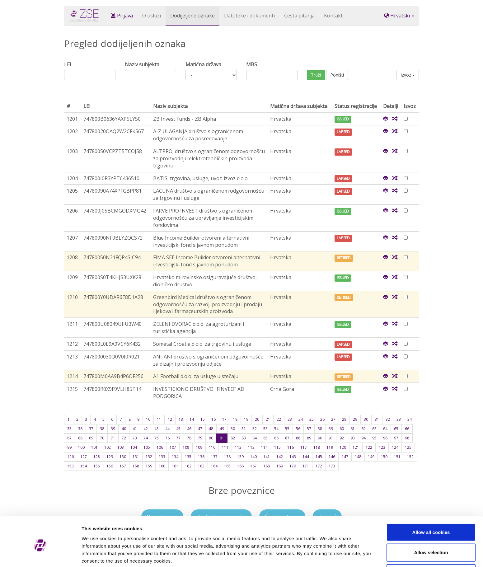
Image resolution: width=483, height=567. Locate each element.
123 (382, 447)
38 (102, 428)
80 (211, 438)
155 (96, 466)
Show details (326, 554)
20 (257, 419)
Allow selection (431, 526)
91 (331, 438)
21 (268, 419)
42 (145, 428)
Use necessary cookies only (431, 546)
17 (224, 419)
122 (369, 447)
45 (178, 428)
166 (240, 466)
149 (371, 456)
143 (292, 456)
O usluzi (151, 15)
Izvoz (408, 75)
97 (396, 438)
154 (83, 466)
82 (233, 438)
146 (332, 456)
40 (124, 428)
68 (80, 438)
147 (345, 456)
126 (70, 456)
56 (298, 428)
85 (265, 438)
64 (385, 428)
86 (276, 438)
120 (343, 447)
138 (227, 456)
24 (300, 419)
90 (320, 438)
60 (342, 428)
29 (355, 419)
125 (408, 447)
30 (366, 419)
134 (175, 456)
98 (407, 438)
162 (188, 466)
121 (356, 447)
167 (253, 466)
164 (214, 466)
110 (212, 447)
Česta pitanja (299, 15)
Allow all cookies (431, 505)
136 (201, 456)
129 (109, 456)
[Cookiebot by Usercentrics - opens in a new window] (40, 555)
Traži (316, 75)
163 (201, 466)
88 (298, 438)
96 (385, 438)
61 (352, 428)
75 (156, 438)
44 (167, 428)
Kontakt (333, 15)
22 (279, 419)
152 (410, 456)
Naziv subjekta (142, 64)
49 (222, 428)
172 (319, 466)
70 (102, 438)
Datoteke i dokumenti (249, 15)
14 (192, 419)
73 (135, 438)
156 (109, 466)
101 (94, 447)
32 (388, 419)
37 (91, 428)
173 (332, 466)
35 (69, 428)
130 (123, 456)
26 (322, 419)
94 (363, 438)
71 (113, 438)
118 (316, 447)
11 (159, 419)
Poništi (337, 75)
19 (246, 419)
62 (363, 428)
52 (254, 428)
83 (244, 438)
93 (352, 438)
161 (175, 466)
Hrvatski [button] (399, 15)
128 (96, 456)
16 (213, 419)
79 (200, 438)
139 (240, 456)
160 (162, 466)
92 (342, 438)
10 (148, 419)
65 (396, 428)
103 (120, 447)
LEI (67, 64)
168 (266, 466)
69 (91, 438)
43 (156, 428)
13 (181, 419)
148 (358, 456)
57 (309, 428)
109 (199, 447)
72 (124, 438)
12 (170, 419)
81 (222, 438)
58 (320, 428)
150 (384, 456)
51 (244, 428)
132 (149, 456)
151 (397, 456)
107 (173, 447)
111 (225, 447)
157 (123, 466)
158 (136, 466)
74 (145, 438)
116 (290, 447)
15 (202, 419)
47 (200, 428)
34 (409, 419)
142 (279, 456)
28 (344, 419)
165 (227, 466)
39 (113, 428)
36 (80, 428)
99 (69, 447)
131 (136, 456)
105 (146, 447)
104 (133, 447)
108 (186, 447)
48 (211, 428)
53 (265, 428)
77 (178, 438)
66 (407, 428)
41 (135, 428)
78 (189, 438)
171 (305, 466)
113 (251, 447)
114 (264, 447)
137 (214, 456)
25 (311, 419)
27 (333, 419)
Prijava (122, 15)
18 (235, 419)
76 (167, 438)
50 (233, 428)
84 (254, 438)
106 (160, 447)
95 (374, 438)
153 (70, 466)
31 (377, 419)
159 (149, 466)
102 (107, 447)
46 (189, 428)
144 (305, 456)
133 (162, 456)
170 (292, 466)
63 (374, 428)
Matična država (203, 64)
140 (253, 456)
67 (69, 438)
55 (287, 428)
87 (287, 438)
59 (331, 428)
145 (319, 456)
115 (277, 447)
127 (83, 456)
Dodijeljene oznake (192, 15)
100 (81, 447)
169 (279, 466)
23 (290, 419)
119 (329, 447)
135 (188, 456)
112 (238, 447)
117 (303, 447)
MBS (251, 64)
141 (266, 456)
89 (309, 438)
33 (398, 419)
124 (395, 447)
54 (276, 428)
